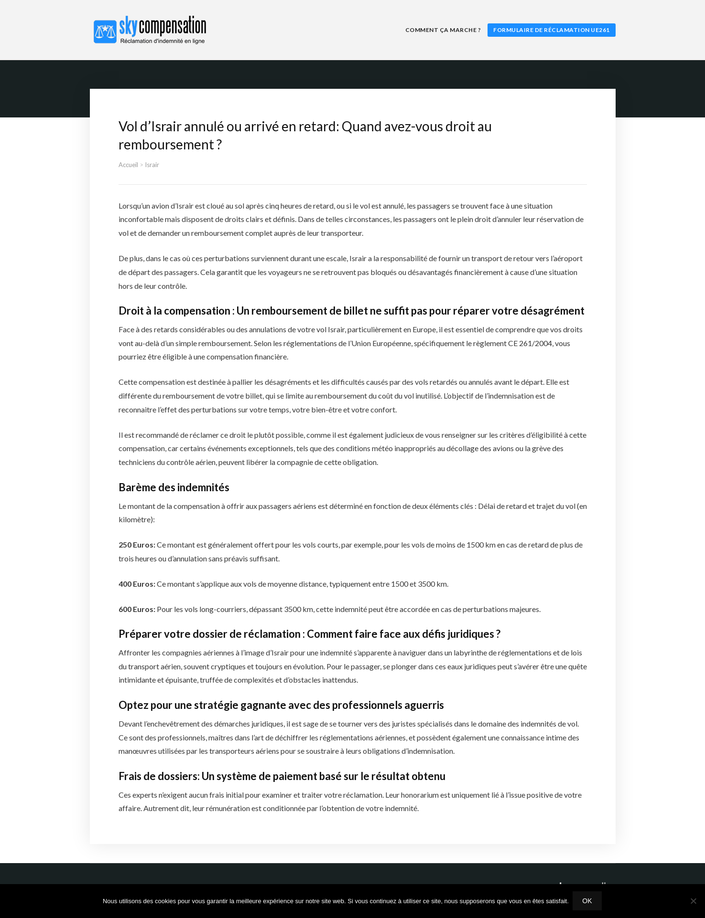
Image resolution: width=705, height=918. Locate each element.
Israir (152, 165)
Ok (588, 901)
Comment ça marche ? (443, 29)
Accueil (128, 165)
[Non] (693, 901)
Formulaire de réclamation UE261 (551, 29)
